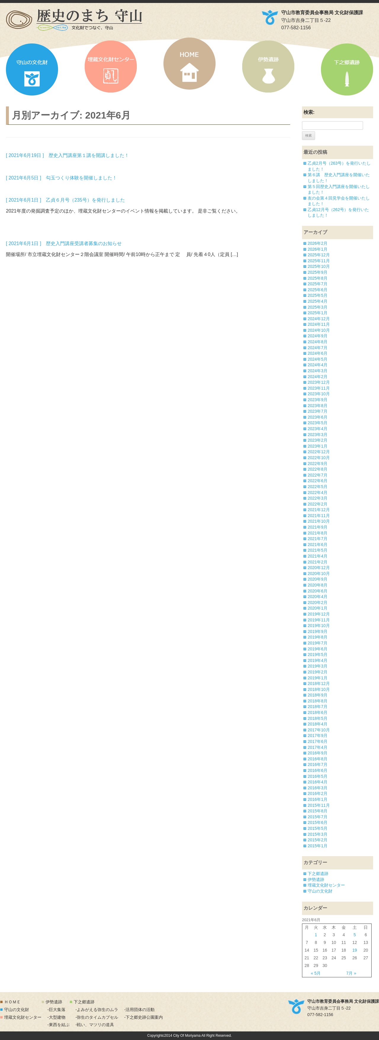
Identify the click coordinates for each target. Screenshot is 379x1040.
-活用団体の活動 (139, 1009)
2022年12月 (319, 451)
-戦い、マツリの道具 (95, 1024)
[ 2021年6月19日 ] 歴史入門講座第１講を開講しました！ (67, 155)
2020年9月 (317, 579)
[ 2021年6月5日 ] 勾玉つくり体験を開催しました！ (61, 177)
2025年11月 (319, 260)
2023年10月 (319, 393)
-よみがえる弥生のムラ (97, 1009)
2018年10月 (319, 689)
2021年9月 (317, 527)
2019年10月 (319, 625)
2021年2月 (317, 562)
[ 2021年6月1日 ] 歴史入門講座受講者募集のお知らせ (64, 243)
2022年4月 (317, 492)
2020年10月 (319, 573)
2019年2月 (317, 672)
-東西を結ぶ (58, 1024)
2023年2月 (317, 440)
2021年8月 (317, 533)
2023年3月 (317, 434)
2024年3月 (317, 370)
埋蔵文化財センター (111, 67)
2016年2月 (317, 793)
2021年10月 (319, 521)
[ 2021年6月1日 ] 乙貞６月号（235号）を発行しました (65, 200)
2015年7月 (317, 816)
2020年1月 (317, 608)
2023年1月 (317, 446)
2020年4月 (317, 596)
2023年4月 (317, 428)
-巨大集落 (56, 1009)
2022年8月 (317, 469)
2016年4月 (317, 782)
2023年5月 (317, 422)
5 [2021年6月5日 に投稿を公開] (355, 934)
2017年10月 (319, 730)
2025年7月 (317, 283)
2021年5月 (317, 550)
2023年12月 (319, 382)
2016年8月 (317, 758)
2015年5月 (317, 828)
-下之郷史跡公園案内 (143, 1017)
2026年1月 (317, 249)
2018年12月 (319, 683)
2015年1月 (317, 845)
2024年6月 (317, 353)
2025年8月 (317, 278)
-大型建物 (56, 1017)
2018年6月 (317, 712)
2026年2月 (317, 243)
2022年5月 (317, 486)
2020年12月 (319, 567)
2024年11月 (319, 324)
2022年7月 (317, 475)
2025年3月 (317, 307)
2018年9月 (317, 695)
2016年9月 (317, 753)
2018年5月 (317, 718)
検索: (308, 112)
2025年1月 (317, 312)
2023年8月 (317, 405)
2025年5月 (317, 295)
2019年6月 (317, 649)
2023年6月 (317, 417)
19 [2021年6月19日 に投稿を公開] (354, 950)
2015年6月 (317, 822)
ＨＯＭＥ (12, 1001)
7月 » (351, 973)
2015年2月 (317, 839)
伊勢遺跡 (268, 67)
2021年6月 (317, 544)
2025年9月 (317, 272)
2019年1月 (317, 677)
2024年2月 (317, 376)
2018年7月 (317, 706)
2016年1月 (317, 799)
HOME (189, 64)
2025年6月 (317, 289)
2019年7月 (317, 643)
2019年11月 (319, 620)
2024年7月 (317, 347)
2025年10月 (319, 266)
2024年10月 (319, 330)
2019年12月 (319, 614)
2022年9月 (317, 463)
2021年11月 (319, 515)
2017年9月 (317, 735)
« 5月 (316, 973)
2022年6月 (317, 480)
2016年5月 (317, 776)
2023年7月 (317, 411)
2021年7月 (317, 538)
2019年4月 (317, 660)
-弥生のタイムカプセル (97, 1017)
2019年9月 (317, 631)
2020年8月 (317, 585)
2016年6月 (317, 770)
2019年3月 (317, 666)
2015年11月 (319, 805)
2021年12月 (319, 509)
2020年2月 (317, 602)
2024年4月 (317, 364)
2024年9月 (317, 335)
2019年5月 (317, 654)
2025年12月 (319, 254)
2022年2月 (317, 504)
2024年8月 (317, 341)
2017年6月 (317, 741)
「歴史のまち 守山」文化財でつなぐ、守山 (74, 20)
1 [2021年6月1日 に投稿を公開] (316, 934)
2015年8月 (317, 811)
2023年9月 (317, 399)
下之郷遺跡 (347, 69)
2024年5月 (317, 359)
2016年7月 (317, 764)
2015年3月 (317, 834)
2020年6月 (317, 591)
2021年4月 (317, 556)
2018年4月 (317, 724)
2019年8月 (317, 637)
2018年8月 (317, 701)
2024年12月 (319, 318)
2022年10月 (319, 457)
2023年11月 (319, 388)
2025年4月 (317, 301)
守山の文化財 (32, 69)
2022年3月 (317, 498)
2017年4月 (317, 747)
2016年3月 (317, 787)
